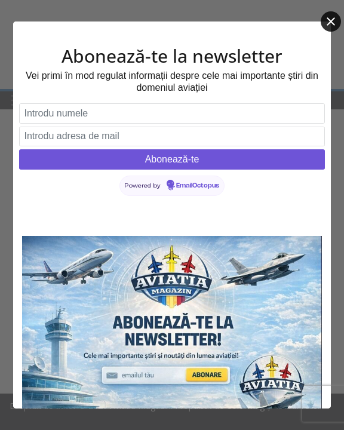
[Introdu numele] (172, 113)
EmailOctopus (197, 186)
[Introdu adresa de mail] (172, 137)
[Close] (331, 21)
